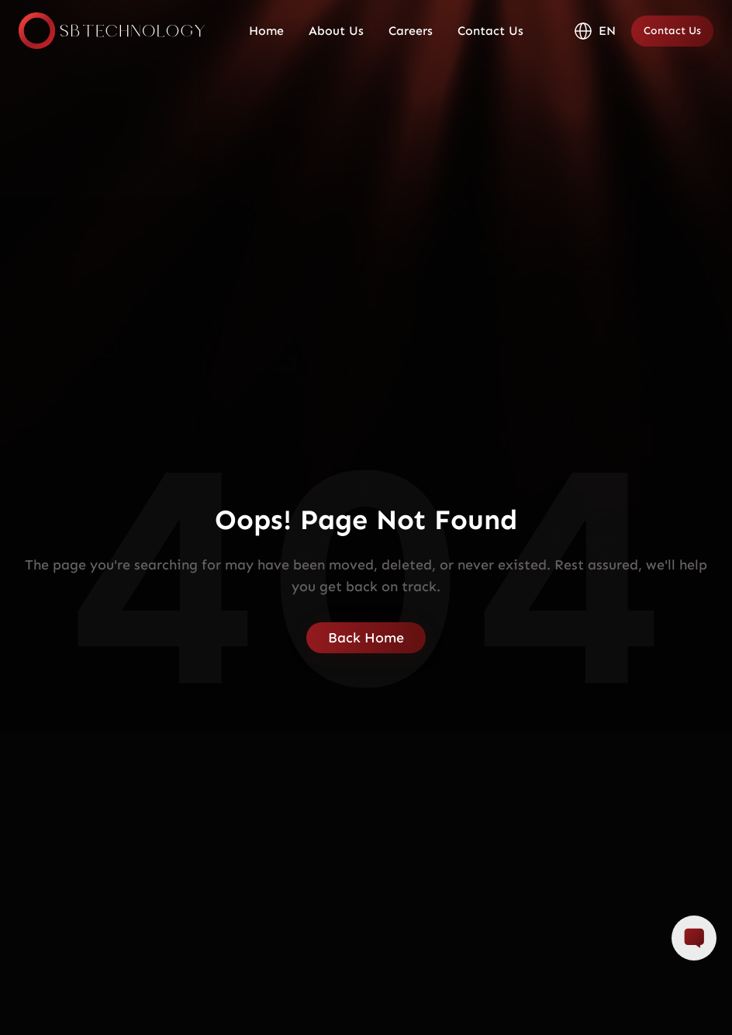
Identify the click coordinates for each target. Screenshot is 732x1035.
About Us (336, 30)
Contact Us (490, 30)
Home (266, 30)
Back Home (366, 637)
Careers (410, 30)
